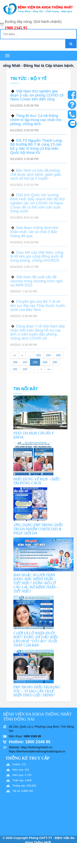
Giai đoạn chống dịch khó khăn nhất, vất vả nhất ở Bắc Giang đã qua (34, 233)
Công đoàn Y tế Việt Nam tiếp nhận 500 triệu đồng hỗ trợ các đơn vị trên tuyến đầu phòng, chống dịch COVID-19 (37, 334)
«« (14, 355)
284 (48, 355)
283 (38, 355)
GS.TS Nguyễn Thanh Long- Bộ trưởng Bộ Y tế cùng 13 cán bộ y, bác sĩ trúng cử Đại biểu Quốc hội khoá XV (36, 146)
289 (45, 362)
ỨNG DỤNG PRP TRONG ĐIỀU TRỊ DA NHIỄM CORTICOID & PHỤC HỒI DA (38, 529)
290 (54, 362)
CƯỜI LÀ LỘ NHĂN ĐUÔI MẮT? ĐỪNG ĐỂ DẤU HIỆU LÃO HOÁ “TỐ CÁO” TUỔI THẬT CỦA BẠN (35, 639)
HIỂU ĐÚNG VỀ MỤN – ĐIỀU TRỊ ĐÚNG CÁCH (36, 481)
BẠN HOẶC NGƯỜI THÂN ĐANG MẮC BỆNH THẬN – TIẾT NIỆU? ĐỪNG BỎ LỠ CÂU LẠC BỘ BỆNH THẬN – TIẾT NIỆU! (36, 583)
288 (35, 362)
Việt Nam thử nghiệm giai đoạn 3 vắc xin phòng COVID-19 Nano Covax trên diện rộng (36, 95)
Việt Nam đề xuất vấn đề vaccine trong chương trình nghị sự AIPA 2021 (36, 283)
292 (25, 369)
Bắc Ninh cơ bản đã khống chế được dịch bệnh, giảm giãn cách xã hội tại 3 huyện (35, 176)
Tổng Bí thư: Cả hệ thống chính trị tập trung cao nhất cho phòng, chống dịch (35, 120)
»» (49, 369)
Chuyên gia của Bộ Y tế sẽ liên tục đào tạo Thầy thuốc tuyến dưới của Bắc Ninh (37, 307)
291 (15, 369)
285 (58, 355)
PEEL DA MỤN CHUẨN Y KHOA (33, 435)
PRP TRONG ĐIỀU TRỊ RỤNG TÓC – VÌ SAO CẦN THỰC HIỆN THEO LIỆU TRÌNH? (36, 691)
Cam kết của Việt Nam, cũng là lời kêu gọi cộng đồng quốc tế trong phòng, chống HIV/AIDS (36, 258)
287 (25, 362)
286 (15, 362)
